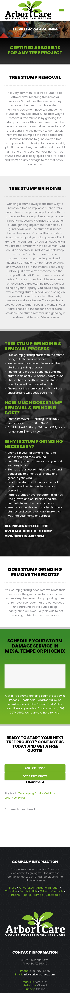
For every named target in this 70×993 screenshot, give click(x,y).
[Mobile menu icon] (61, 11)
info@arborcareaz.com (39, 974)
